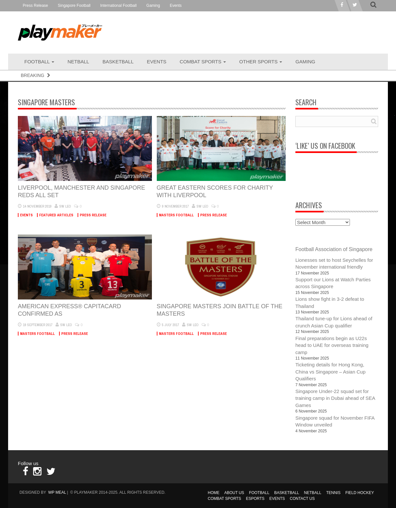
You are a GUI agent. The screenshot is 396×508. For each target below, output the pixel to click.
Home (213, 492)
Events (176, 5)
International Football (118, 5)
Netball (78, 61)
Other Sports (260, 61)
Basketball (118, 61)
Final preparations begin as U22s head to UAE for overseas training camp (331, 345)
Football (39, 61)
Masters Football (176, 215)
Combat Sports (203, 61)
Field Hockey (359, 492)
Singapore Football (74, 5)
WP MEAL (57, 492)
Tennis (333, 492)
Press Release (35, 5)
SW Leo (65, 206)
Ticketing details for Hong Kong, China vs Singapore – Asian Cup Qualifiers (330, 371)
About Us (234, 492)
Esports (255, 498)
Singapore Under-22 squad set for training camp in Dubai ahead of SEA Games (335, 398)
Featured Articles (56, 215)
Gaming (153, 5)
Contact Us (302, 498)
